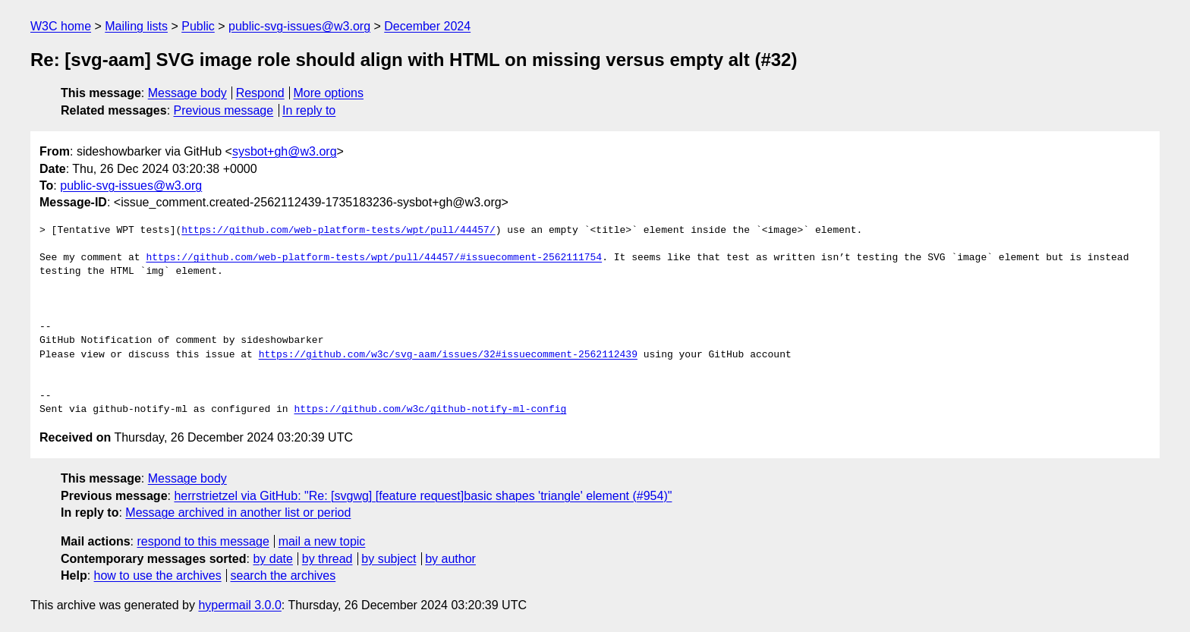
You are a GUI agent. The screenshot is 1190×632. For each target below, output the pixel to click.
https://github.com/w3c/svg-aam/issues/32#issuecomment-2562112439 (448, 355)
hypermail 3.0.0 (239, 605)
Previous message (224, 110)
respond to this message (203, 541)
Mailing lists (136, 26)
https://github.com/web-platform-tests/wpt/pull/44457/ (338, 230)
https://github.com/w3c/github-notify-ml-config (430, 410)
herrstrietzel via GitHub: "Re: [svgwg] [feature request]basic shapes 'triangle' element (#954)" (423, 495)
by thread (327, 558)
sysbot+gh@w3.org (284, 151)
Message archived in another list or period (238, 512)
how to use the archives (158, 575)
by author (450, 558)
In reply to (308, 110)
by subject (388, 558)
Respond (260, 92)
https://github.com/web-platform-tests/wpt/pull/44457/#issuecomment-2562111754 (374, 258)
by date (272, 558)
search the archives (283, 575)
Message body (187, 92)
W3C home (60, 26)
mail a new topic (322, 541)
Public (198, 26)
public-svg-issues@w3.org (299, 26)
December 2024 (427, 26)
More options (329, 92)
